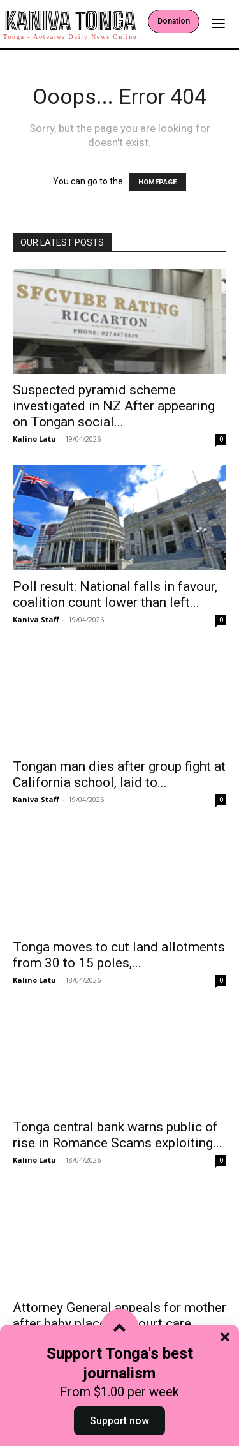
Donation (173, 21)
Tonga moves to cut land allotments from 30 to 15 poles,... (119, 955)
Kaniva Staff (36, 619)
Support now (119, 1421)
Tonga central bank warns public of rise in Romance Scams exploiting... (117, 1135)
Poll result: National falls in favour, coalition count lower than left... (115, 594)
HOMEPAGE (157, 182)
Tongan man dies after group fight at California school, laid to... (119, 774)
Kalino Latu (34, 438)
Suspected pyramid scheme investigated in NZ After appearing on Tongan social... (114, 405)
